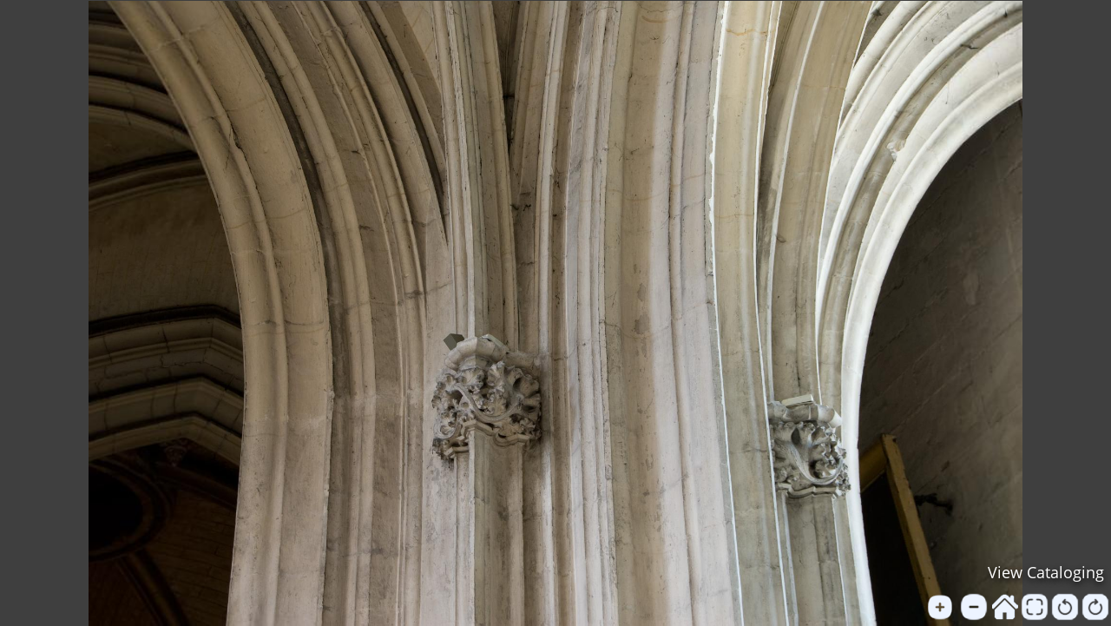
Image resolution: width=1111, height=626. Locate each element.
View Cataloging (1046, 572)
